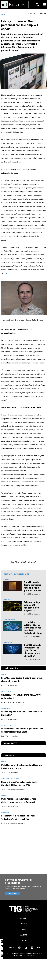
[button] (37, 4)
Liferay (32, 562)
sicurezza (5, 812)
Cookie (23, 929)
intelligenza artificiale (10, 778)
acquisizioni (7, 599)
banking (4, 795)
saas (23, 562)
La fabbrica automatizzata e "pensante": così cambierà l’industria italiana (33, 627)
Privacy (23, 924)
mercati (6, 579)
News (3, 14)
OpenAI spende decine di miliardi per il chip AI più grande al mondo (32, 586)
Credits (23, 940)
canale (15, 562)
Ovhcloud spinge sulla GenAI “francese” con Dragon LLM (32, 606)
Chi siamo (24, 918)
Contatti (23, 935)
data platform (6, 691)
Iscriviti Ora (12, 893)
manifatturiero (9, 619)
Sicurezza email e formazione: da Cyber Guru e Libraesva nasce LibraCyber (32, 650)
